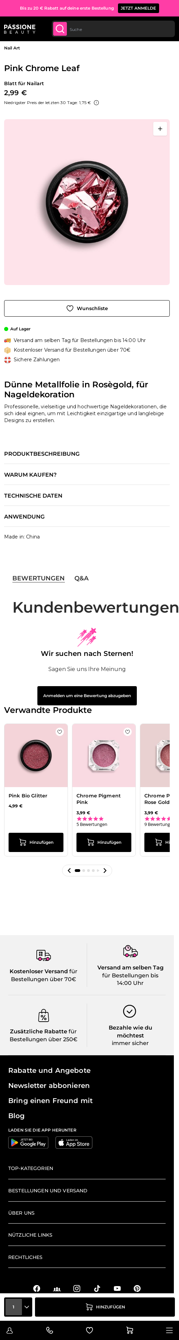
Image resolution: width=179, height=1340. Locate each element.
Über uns (21, 1213)
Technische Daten (33, 496)
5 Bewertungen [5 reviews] (91, 824)
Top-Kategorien (30, 1168)
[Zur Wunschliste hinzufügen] (87, 308)
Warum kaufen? (30, 475)
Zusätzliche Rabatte (38, 1031)
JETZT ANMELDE (138, 8)
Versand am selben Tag (130, 967)
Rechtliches (25, 1257)
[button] (69, 870)
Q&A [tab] (81, 578)
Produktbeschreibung (42, 454)
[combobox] (113, 29)
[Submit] (60, 29)
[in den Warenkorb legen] (105, 1307)
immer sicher (130, 1043)
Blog (16, 1116)
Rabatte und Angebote (49, 1070)
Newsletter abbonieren (49, 1085)
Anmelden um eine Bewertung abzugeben (87, 695)
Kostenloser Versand (39, 971)
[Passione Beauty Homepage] (19, 29)
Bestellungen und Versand (47, 1191)
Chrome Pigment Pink (98, 799)
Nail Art (12, 47)
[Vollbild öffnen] (160, 129)
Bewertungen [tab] (38, 578)
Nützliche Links (30, 1235)
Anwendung (24, 517)
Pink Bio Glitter (28, 796)
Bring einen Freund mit (50, 1101)
